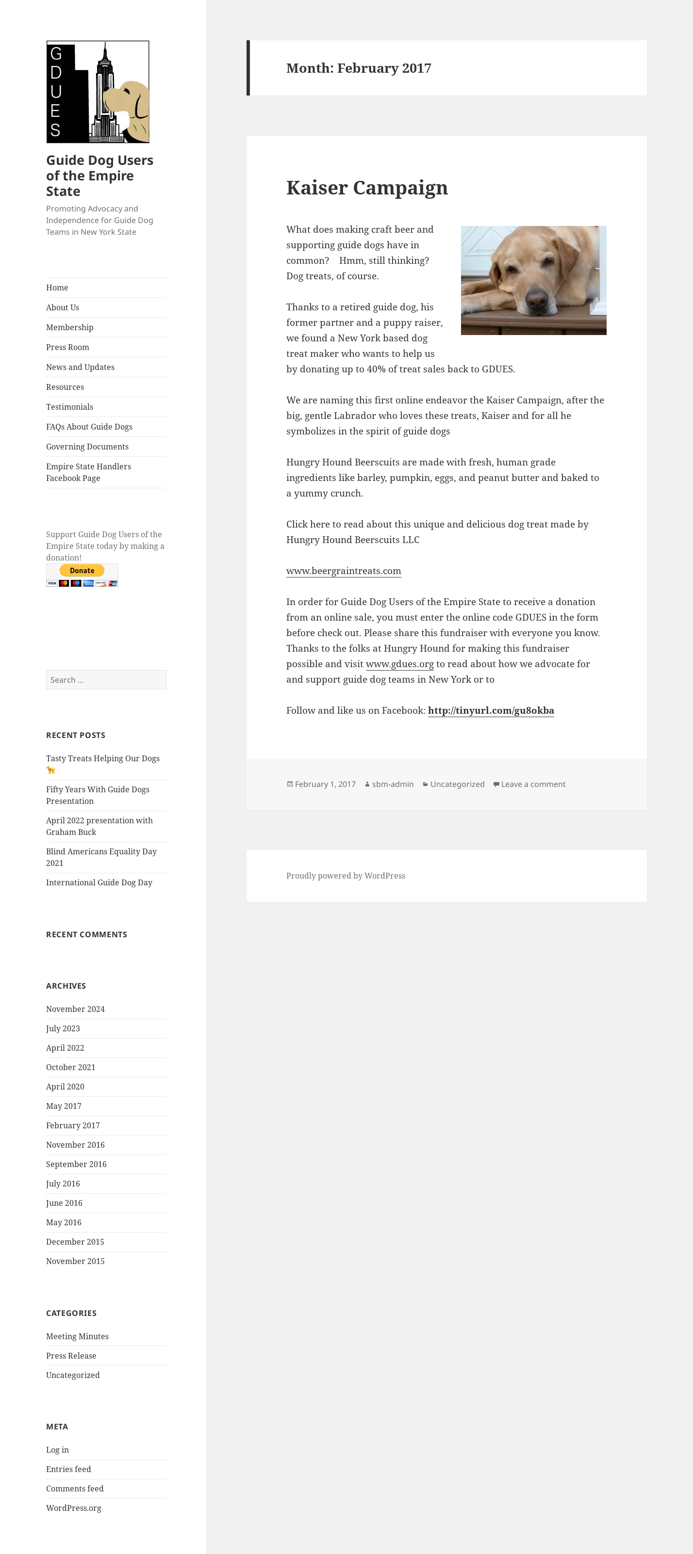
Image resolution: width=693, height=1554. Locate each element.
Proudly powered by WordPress (345, 875)
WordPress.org (73, 1508)
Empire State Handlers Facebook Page (88, 472)
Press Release (71, 1355)
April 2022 (65, 1047)
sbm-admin (393, 784)
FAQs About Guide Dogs (89, 426)
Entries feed (68, 1469)
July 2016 (63, 1183)
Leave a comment (533, 784)
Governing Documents (87, 446)
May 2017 (64, 1106)
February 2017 (73, 1125)
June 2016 (64, 1203)
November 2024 (75, 1009)
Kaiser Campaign (367, 187)
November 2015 (75, 1261)
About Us (62, 307)
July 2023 (63, 1028)
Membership (70, 327)
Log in (57, 1449)
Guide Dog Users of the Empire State (99, 175)
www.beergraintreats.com (343, 570)
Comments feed (75, 1488)
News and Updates (80, 367)
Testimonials (69, 406)
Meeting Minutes (77, 1336)
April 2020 (65, 1086)
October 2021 (71, 1067)
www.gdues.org (400, 663)
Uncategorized (73, 1375)
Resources (65, 387)
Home (57, 287)
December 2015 (75, 1241)
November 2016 (75, 1144)
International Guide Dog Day (99, 882)
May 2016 (64, 1222)
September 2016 (76, 1164)
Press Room (67, 347)
